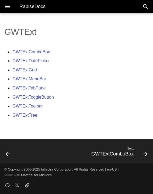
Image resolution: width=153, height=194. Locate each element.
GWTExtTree (24, 115)
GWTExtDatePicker (31, 60)
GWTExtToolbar (27, 106)
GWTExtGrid (24, 70)
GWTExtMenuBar (29, 79)
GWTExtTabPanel (29, 88)
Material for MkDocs (36, 175)
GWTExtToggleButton (33, 97)
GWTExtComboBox (31, 52)
